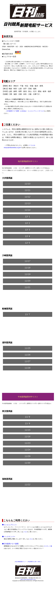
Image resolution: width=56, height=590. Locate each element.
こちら (25, 531)
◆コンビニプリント (9, 525)
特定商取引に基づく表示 (34, 561)
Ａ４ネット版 (48, 546)
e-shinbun (23, 111)
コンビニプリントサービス (36, 111)
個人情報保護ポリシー (21, 561)
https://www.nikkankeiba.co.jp (28, 579)
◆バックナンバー (8, 536)
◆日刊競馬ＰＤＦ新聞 (10, 544)
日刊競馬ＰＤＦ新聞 (13, 111)
